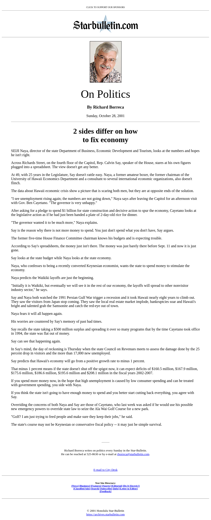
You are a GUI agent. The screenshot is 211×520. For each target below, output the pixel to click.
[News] (75, 485)
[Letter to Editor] (128, 488)
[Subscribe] (106, 488)
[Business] (84, 485)
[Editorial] (116, 485)
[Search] (94, 488)
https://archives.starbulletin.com (105, 514)
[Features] (96, 485)
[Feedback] (105, 491)
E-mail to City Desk (105, 469)
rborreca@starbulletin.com (133, 454)
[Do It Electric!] (131, 485)
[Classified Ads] (81, 488)
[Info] (116, 488)
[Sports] (106, 485)
